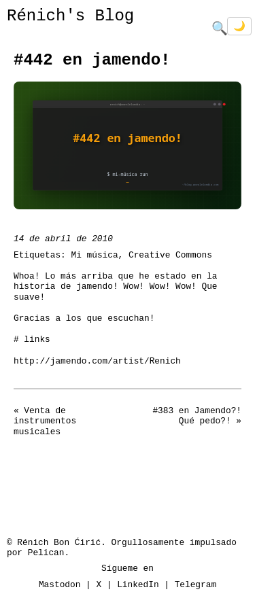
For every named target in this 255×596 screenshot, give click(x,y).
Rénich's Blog (70, 16)
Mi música (94, 254)
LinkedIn (137, 584)
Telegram (195, 584)
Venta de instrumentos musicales (45, 420)
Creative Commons (170, 254)
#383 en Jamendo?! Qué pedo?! (196, 415)
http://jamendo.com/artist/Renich (97, 360)
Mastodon (59, 584)
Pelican (46, 552)
